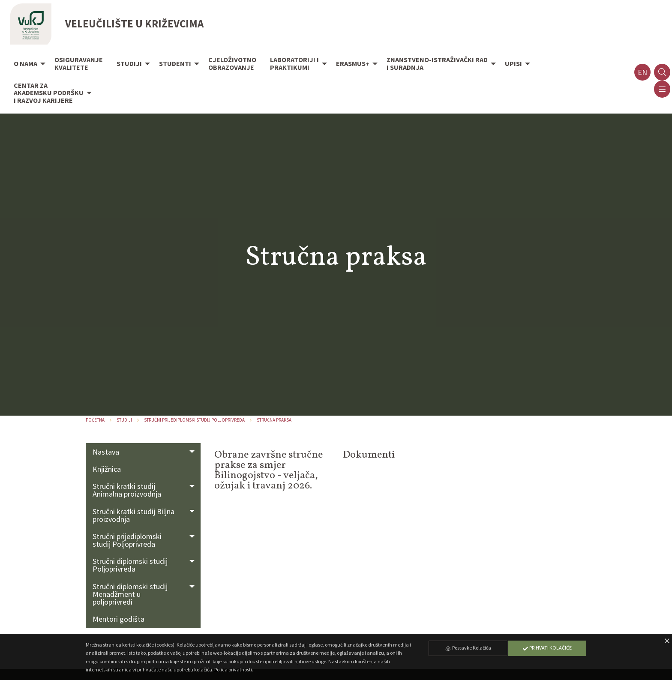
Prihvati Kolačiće (547, 647)
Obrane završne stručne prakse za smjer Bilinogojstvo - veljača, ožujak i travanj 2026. (268, 470)
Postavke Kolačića (468, 647)
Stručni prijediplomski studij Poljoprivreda (194, 420)
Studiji (124, 420)
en (642, 72)
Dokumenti (369, 455)
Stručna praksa (274, 420)
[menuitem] (27, 64)
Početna (95, 420)
